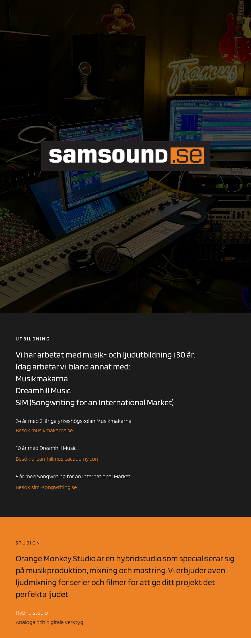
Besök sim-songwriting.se (46, 487)
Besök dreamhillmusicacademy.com (58, 458)
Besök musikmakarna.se (44, 430)
